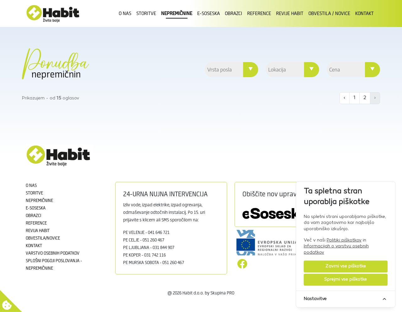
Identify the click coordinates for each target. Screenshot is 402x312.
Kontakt (364, 13)
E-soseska (36, 208)
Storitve (146, 13)
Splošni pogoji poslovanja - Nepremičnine (54, 264)
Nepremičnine (176, 13)
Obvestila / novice (329, 13)
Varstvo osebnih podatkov (52, 253)
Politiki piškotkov (344, 240)
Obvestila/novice (43, 238)
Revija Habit (38, 230)
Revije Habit (289, 13)
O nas (125, 13)
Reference (259, 13)
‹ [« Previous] (344, 98)
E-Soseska (208, 13)
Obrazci (233, 13)
